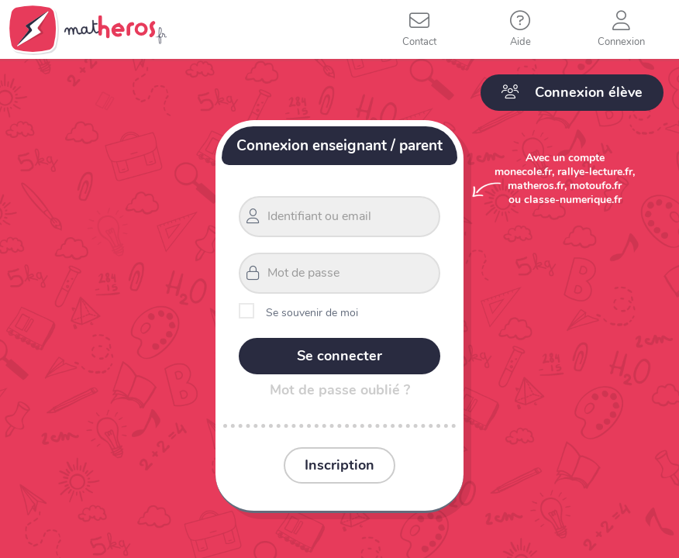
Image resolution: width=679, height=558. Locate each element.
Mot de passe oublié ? (340, 390)
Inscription (339, 465)
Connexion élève (572, 92)
